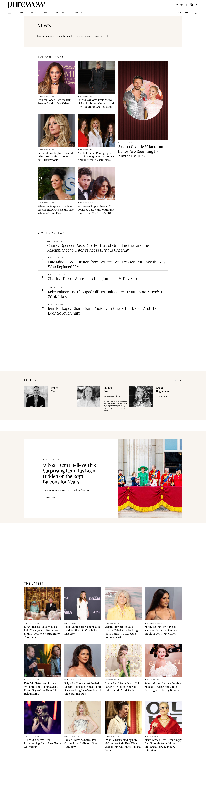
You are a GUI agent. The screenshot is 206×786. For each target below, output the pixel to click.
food (33, 13)
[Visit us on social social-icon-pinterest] (181, 5)
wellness (61, 13)
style (20, 13)
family (46, 13)
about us (78, 13)
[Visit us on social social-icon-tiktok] (176, 5)
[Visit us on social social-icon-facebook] (186, 5)
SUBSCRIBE (183, 13)
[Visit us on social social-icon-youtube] (196, 5)
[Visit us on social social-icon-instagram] (191, 5)
